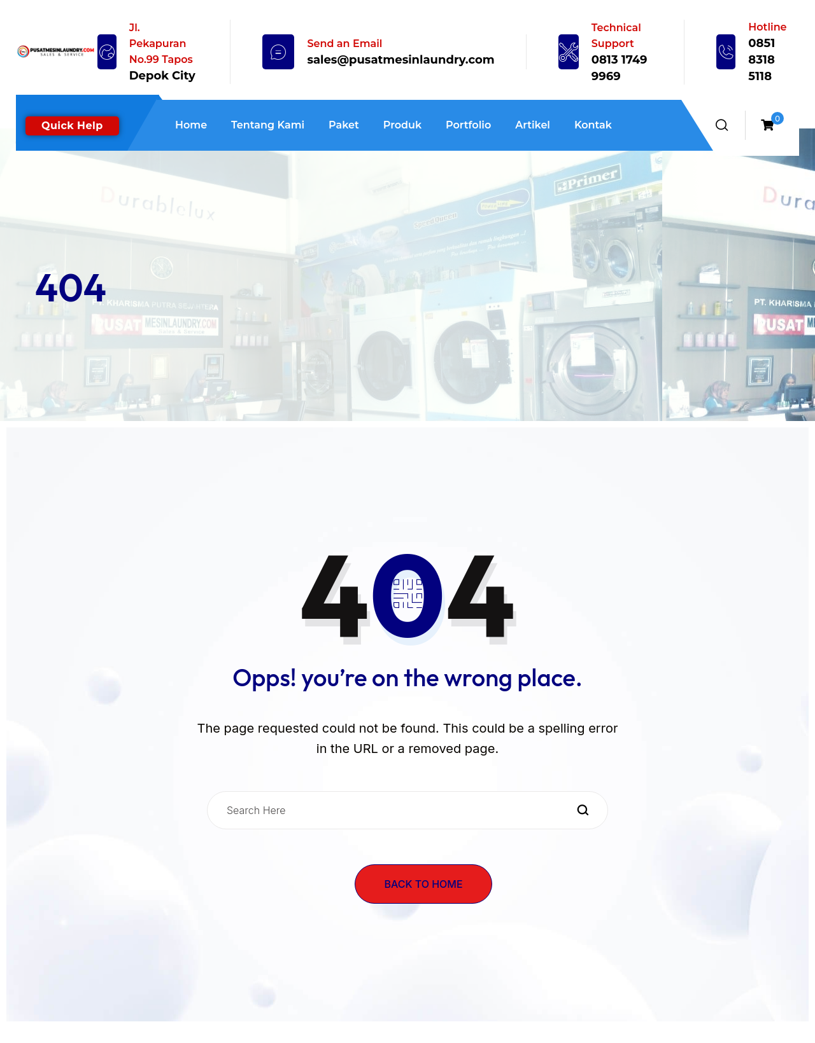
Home (191, 125)
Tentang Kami (267, 125)
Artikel (532, 125)
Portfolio (468, 125)
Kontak (593, 125)
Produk (402, 125)
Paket (344, 125)
